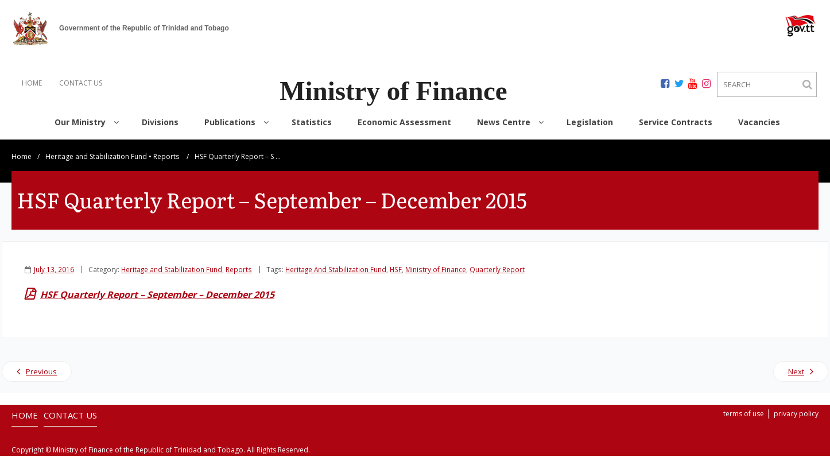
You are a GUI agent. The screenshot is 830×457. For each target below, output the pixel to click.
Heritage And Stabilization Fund (335, 270)
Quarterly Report (497, 270)
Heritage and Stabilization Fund (96, 157)
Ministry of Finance (435, 270)
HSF (396, 270)
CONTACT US (80, 83)
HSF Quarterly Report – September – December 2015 (157, 295)
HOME (32, 83)
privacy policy (796, 415)
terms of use (743, 415)
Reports (166, 157)
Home (21, 157)
